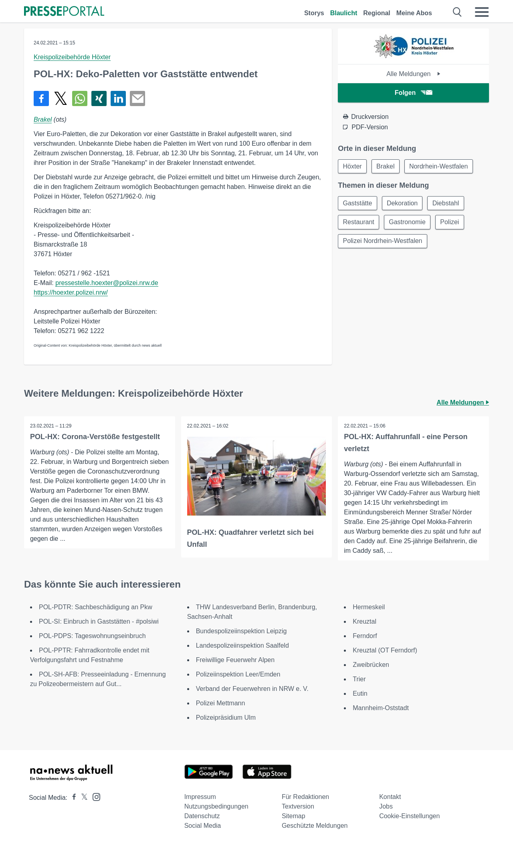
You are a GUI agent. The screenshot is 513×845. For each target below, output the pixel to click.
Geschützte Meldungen (315, 825)
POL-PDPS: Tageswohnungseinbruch (92, 635)
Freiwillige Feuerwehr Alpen (235, 659)
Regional (376, 13)
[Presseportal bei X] (82, 797)
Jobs (386, 806)
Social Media (202, 825)
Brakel (43, 119)
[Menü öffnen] (482, 12)
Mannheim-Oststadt (381, 708)
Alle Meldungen (413, 73)
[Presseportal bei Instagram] (94, 796)
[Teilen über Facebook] (41, 98)
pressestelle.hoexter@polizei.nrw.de (106, 282)
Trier (359, 679)
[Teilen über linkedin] (118, 98)
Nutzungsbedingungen (216, 806)
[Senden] (137, 98)
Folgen (413, 92)
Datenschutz (202, 816)
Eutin (360, 693)
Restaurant (358, 222)
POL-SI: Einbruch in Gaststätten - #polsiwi (99, 621)
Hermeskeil (369, 607)
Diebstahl (447, 203)
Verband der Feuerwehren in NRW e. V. (252, 688)
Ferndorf (365, 635)
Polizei (451, 222)
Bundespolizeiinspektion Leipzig (241, 631)
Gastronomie (408, 222)
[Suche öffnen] (457, 12)
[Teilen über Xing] (99, 98)
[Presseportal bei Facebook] (71, 797)
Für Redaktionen (305, 796)
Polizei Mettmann (220, 703)
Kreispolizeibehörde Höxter (72, 57)
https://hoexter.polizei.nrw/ (71, 292)
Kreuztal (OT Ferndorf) (385, 650)
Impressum (200, 796)
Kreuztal (364, 621)
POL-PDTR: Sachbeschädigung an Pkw (95, 607)
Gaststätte (357, 203)
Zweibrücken (371, 664)
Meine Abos (414, 13)
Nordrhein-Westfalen (440, 166)
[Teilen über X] (60, 98)
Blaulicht (343, 13)
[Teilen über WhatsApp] (79, 98)
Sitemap (293, 816)
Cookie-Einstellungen (409, 816)
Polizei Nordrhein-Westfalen (382, 242)
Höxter (352, 166)
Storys (314, 13)
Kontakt (390, 796)
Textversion (298, 806)
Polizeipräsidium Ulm (226, 717)
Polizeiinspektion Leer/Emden (238, 674)
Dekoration (403, 203)
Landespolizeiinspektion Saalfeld (242, 645)
